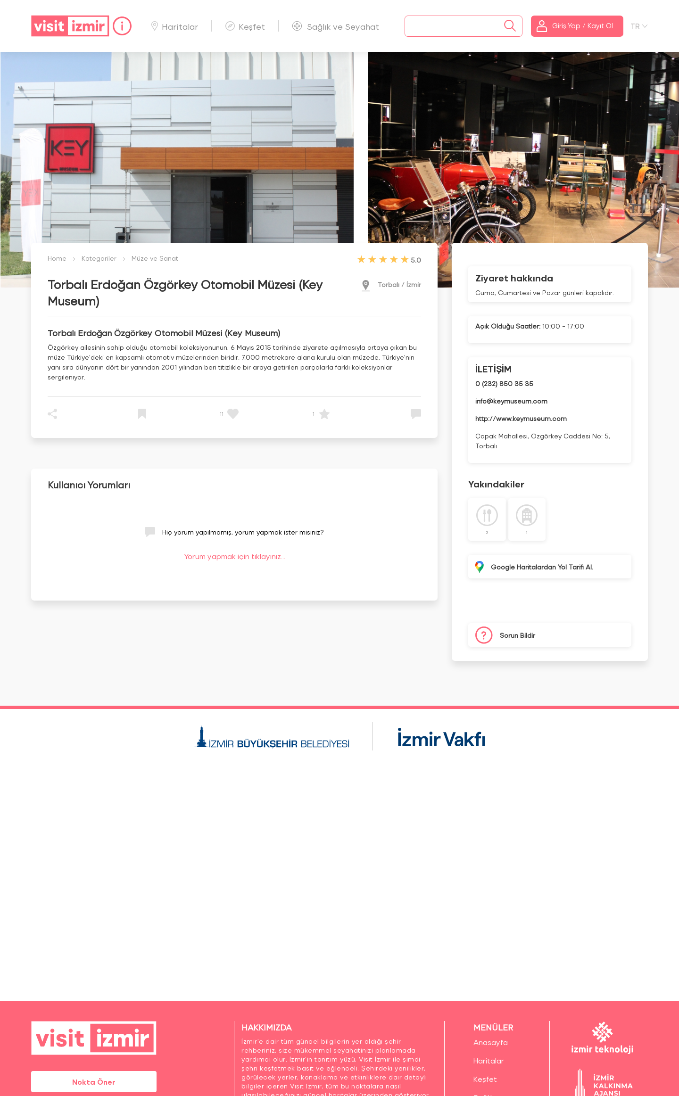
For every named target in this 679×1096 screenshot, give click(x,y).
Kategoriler (99, 258)
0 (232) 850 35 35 (504, 383)
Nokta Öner (94, 1082)
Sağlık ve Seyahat (335, 26)
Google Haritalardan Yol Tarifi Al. (542, 566)
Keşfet (245, 26)
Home (57, 258)
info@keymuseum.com (511, 400)
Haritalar (174, 26)
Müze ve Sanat (155, 258)
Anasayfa (490, 1042)
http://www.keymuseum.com (521, 418)
